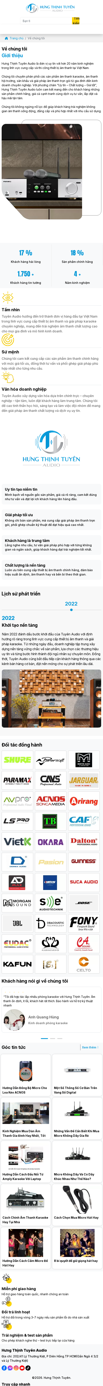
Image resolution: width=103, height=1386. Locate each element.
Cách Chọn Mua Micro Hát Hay (76, 1217)
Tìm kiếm (76, 20)
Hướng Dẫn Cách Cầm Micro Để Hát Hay (25, 1263)
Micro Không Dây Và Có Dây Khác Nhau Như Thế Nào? (74, 1177)
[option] (71, 605)
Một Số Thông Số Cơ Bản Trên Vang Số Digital (75, 1090)
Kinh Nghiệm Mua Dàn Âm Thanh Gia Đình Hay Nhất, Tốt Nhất (24, 1133)
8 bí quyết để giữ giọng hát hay (76, 1261)
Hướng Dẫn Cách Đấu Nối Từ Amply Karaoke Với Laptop (22, 1177)
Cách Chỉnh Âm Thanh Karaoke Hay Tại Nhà (25, 1220)
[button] (44, 1038)
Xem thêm (91, 1047)
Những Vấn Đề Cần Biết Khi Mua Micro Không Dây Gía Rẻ (76, 1133)
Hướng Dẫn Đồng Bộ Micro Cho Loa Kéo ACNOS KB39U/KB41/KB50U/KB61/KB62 (25, 1090)
